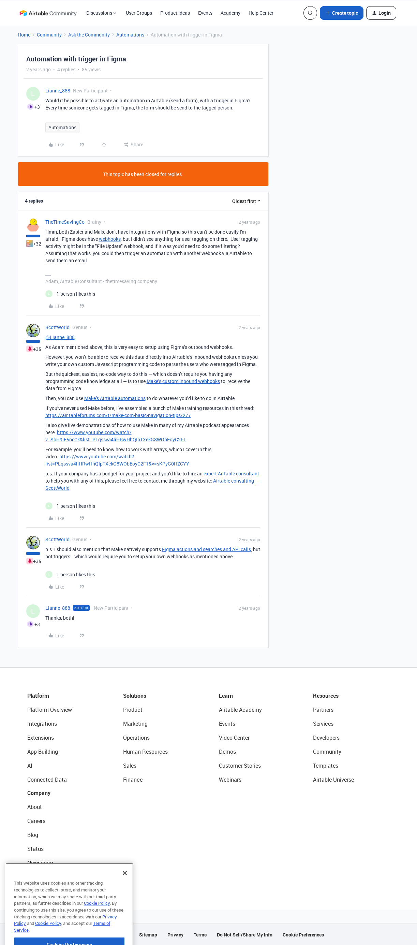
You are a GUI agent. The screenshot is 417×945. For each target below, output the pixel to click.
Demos (227, 751)
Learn (226, 695)
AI (29, 765)
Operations (136, 737)
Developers (326, 737)
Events (205, 13)
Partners (323, 709)
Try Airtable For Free (51, 877)
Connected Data (47, 779)
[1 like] (70, 293)
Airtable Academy (240, 709)
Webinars (230, 779)
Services (323, 723)
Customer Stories (240, 765)
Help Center (261, 13)
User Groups (139, 13)
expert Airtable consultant (231, 473)
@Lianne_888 (60, 337)
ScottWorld (57, 327)
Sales (129, 765)
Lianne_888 (57, 90)
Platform (38, 695)
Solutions (134, 695)
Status (35, 849)
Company (38, 793)
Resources (326, 695)
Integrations (42, 723)
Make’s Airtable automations (115, 398)
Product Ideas (175, 13)
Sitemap (148, 934)
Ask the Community (89, 34)
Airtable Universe (333, 779)
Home (24, 34)
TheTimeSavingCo (65, 222)
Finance (133, 779)
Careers (36, 821)
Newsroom (40, 863)
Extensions (40, 737)
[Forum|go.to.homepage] (48, 13)
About (34, 807)
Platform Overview (49, 709)
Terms (200, 934)
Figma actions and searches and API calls (206, 549)
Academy (230, 13)
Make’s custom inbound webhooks (183, 381)
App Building (42, 751)
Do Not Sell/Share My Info (244, 934)
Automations (130, 34)
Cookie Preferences (303, 934)
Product (133, 709)
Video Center (234, 737)
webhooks (110, 239)
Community (49, 34)
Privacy (175, 934)
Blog (32, 835)
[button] (341, 13)
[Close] (124, 892)
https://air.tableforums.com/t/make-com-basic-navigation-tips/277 (118, 415)
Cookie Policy (97, 922)
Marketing (135, 723)
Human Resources (145, 751)
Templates (325, 765)
